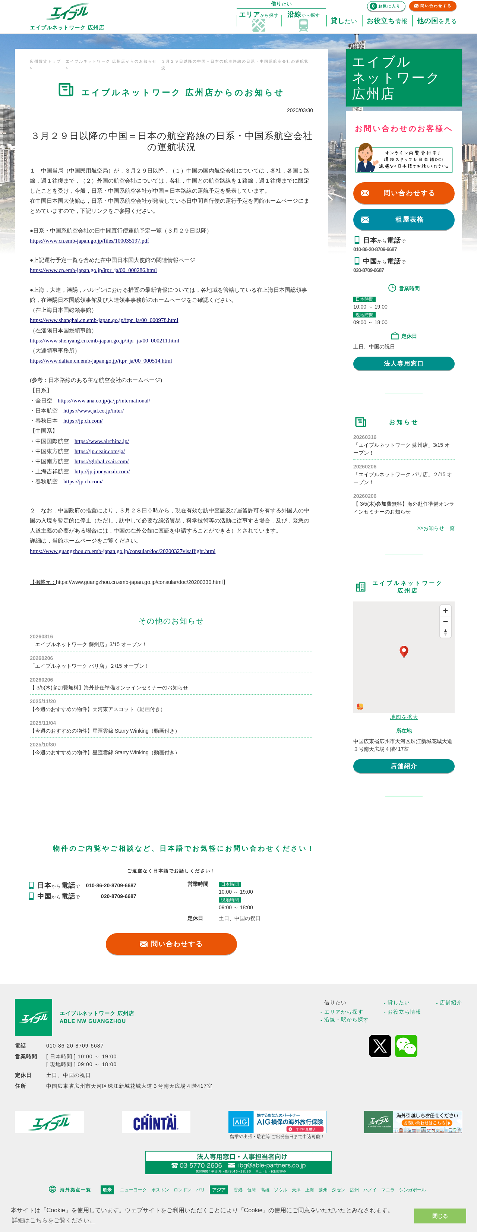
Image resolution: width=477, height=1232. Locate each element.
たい (344, 21)
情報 (387, 21)
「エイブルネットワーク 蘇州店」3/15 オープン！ (88, 644)
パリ (200, 1189)
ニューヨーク (133, 1189)
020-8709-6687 (368, 270)
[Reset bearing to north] (445, 632)
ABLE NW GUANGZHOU (93, 1021)
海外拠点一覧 (75, 1189)
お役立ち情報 (404, 1012)
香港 (238, 1189)
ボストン (160, 1189)
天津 (296, 1189)
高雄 (264, 1189)
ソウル (280, 1189)
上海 (309, 1189)
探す (259, 15)
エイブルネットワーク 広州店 (97, 1013)
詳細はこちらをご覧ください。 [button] (53, 1220)
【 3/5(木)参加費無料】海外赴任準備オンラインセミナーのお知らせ (109, 688)
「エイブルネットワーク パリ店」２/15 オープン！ (89, 666)
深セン (338, 1189)
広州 (354, 1189)
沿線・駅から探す (346, 1020)
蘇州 (323, 1189)
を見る (437, 21)
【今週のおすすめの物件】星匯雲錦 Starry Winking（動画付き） (105, 731)
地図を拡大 (404, 717)
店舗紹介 (404, 766)
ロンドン (183, 1189)
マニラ (388, 1189)
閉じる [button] (440, 1216)
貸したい (399, 1002)
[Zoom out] (445, 621)
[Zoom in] (445, 610)
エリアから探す (343, 1012)
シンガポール (412, 1189)
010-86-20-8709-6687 (375, 249)
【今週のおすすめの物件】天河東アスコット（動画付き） (97, 709)
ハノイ (370, 1189)
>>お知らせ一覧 (436, 528)
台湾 (251, 1189)
